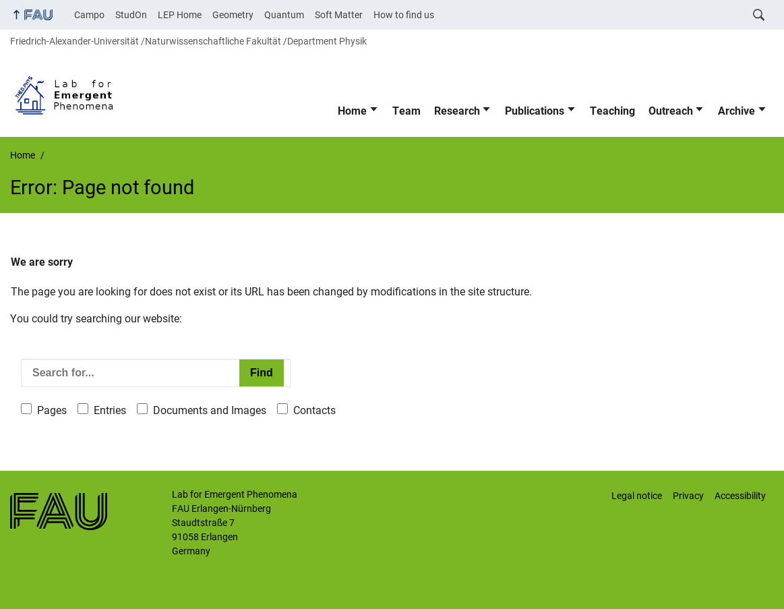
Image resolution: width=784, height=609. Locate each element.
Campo (89, 14)
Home (352, 111)
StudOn (131, 14)
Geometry (232, 14)
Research (457, 111)
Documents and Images (209, 410)
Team (406, 111)
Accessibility (740, 495)
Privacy (688, 495)
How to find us (403, 14)
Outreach (671, 111)
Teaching (612, 111)
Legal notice (636, 495)
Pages (52, 410)
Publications (534, 111)
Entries (110, 410)
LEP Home (180, 14)
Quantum (284, 14)
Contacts (314, 410)
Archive (736, 111)
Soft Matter (339, 14)
